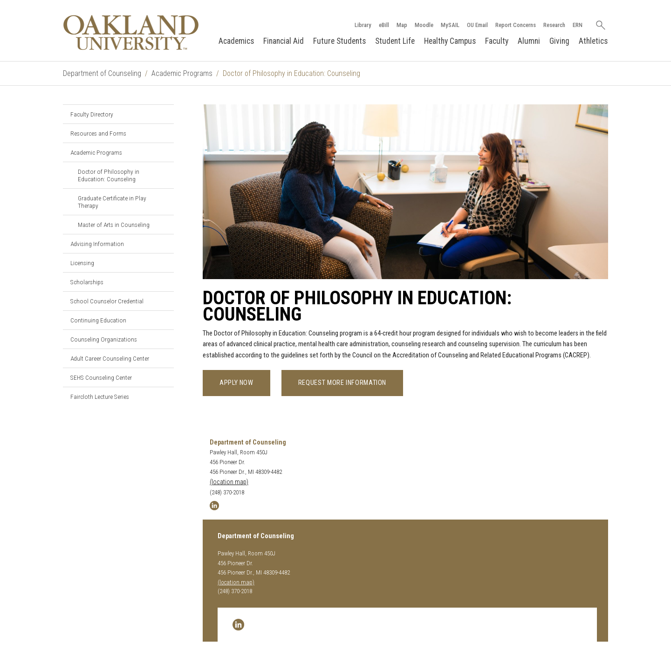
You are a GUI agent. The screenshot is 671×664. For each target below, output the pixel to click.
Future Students (339, 41)
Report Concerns (515, 24)
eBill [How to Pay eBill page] (384, 24)
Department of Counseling (102, 73)
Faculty (496, 41)
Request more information (342, 383)
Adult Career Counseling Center (109, 358)
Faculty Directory (91, 114)
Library (363, 24)
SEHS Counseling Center (101, 377)
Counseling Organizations (103, 339)
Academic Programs (181, 73)
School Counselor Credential (107, 301)
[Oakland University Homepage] (131, 32)
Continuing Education (98, 320)
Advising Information (97, 243)
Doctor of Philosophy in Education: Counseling (108, 175)
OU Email (477, 24)
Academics (236, 41)
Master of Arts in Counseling (114, 224)
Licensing (82, 263)
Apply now (236, 383)
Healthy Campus (450, 41)
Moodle (424, 24)
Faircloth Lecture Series (99, 396)
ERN (577, 24)
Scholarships (86, 282)
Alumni (529, 41)
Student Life (395, 41)
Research (554, 24)
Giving (559, 41)
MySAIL (450, 24)
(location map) (229, 482)
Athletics (593, 41)
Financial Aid (283, 41)
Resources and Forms (98, 133)
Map (402, 24)
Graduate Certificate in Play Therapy (112, 201)
